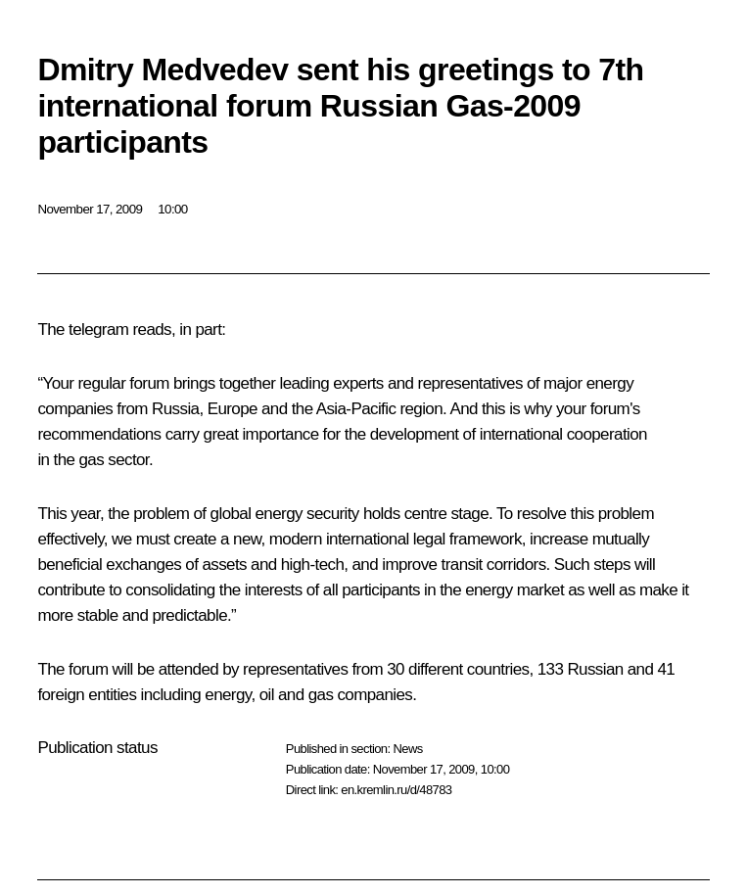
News (407, 748)
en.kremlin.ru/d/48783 (396, 789)
